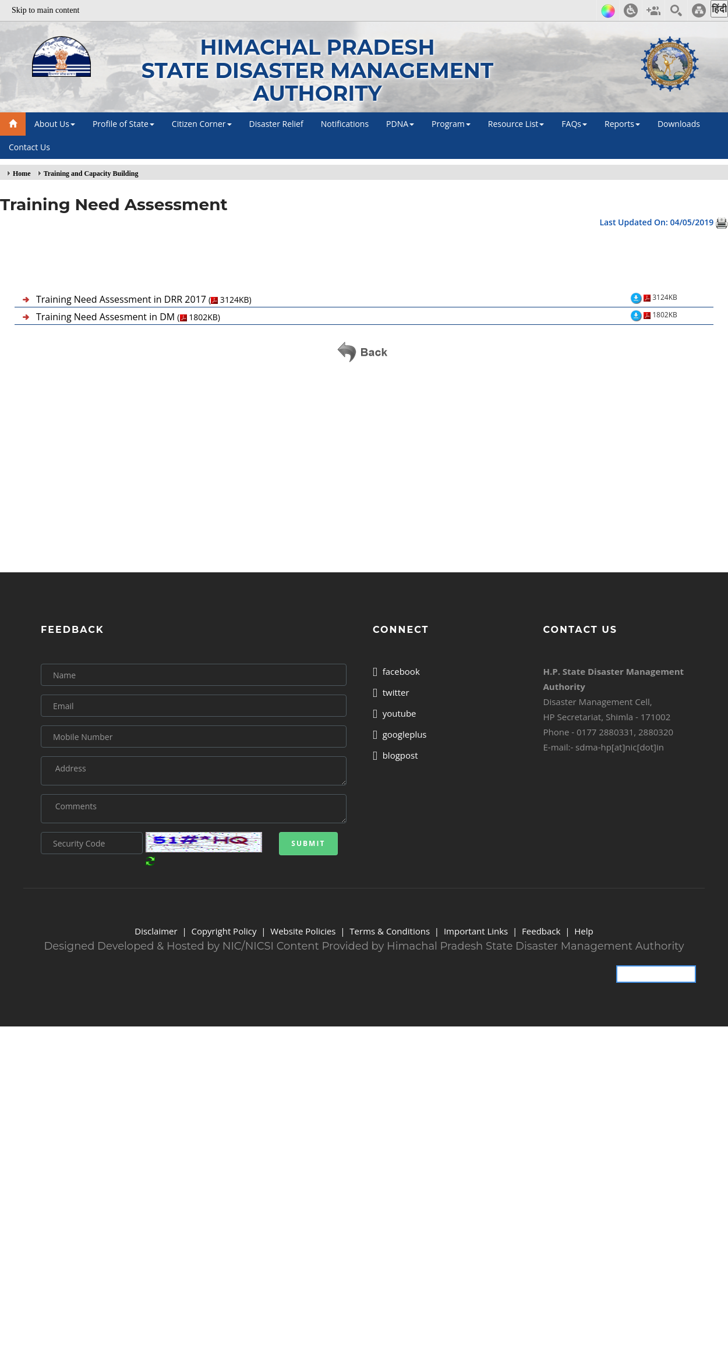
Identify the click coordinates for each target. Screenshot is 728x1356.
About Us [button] (54, 123)
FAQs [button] (574, 123)
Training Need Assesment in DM (128, 316)
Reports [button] (622, 123)
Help (583, 931)
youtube (394, 713)
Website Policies (302, 931)
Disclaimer (156, 931)
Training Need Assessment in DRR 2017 (144, 299)
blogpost (395, 755)
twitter (391, 692)
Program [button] (451, 123)
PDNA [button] (400, 123)
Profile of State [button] (123, 123)
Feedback (541, 931)
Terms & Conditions (389, 931)
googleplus (400, 734)
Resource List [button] (516, 123)
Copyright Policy (223, 931)
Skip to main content (45, 10)
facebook (396, 671)
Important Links (476, 931)
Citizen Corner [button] (202, 123)
